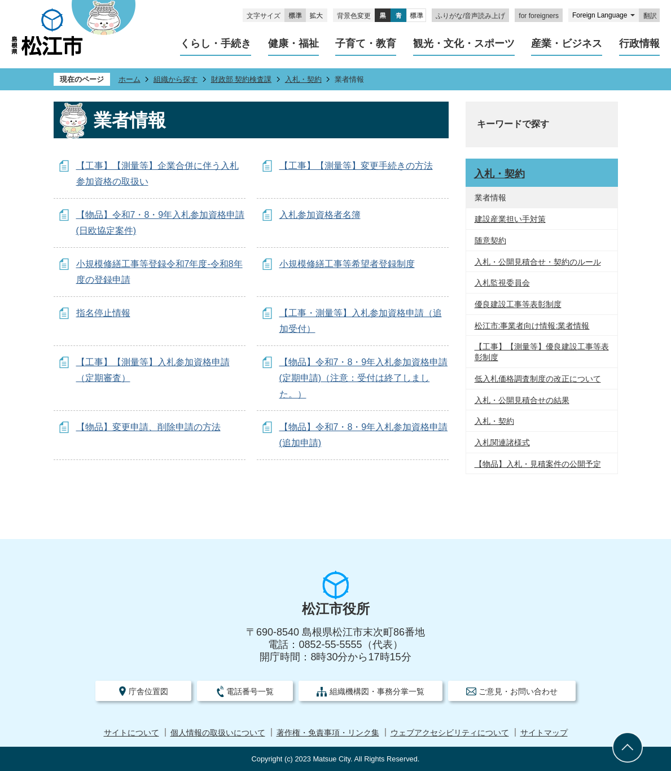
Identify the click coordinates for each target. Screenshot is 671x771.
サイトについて (131, 733)
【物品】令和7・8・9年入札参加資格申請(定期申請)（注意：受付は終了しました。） (363, 378)
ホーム (130, 79)
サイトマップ (544, 733)
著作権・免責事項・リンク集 (328, 733)
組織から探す (176, 79)
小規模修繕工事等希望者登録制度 (347, 264)
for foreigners (539, 16)
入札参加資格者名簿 (320, 215)
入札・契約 (303, 79)
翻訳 (650, 16)
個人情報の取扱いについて (217, 733)
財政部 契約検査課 (241, 79)
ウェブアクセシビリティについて (450, 733)
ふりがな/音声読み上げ (470, 16)
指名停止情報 (103, 313)
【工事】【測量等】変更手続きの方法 (356, 165)
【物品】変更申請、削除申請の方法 (148, 427)
